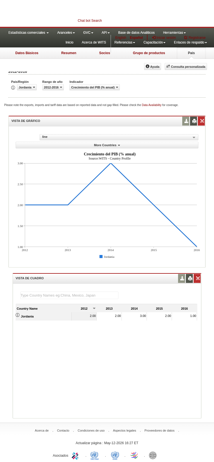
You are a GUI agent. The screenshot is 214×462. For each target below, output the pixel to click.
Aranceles (66, 33)
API (106, 33)
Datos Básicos (26, 53)
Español (136, 38)
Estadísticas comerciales (28, 33)
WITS (55, 14)
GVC (88, 33)
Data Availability (152, 105)
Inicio (69, 42)
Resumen (68, 53)
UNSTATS (115, 455)
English (120, 38)
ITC (76, 455)
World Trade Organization (134, 455)
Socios (104, 53)
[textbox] (69, 295)
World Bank (154, 455)
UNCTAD (95, 455)
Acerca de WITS (94, 42)
